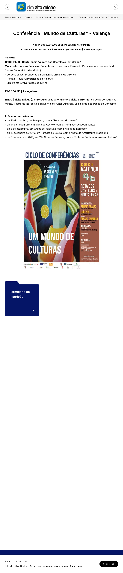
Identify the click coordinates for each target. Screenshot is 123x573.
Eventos (28, 17)
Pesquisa (115, 7)
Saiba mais (76, 566)
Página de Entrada (13, 17)
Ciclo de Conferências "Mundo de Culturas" (55, 17)
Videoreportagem (92, 49)
